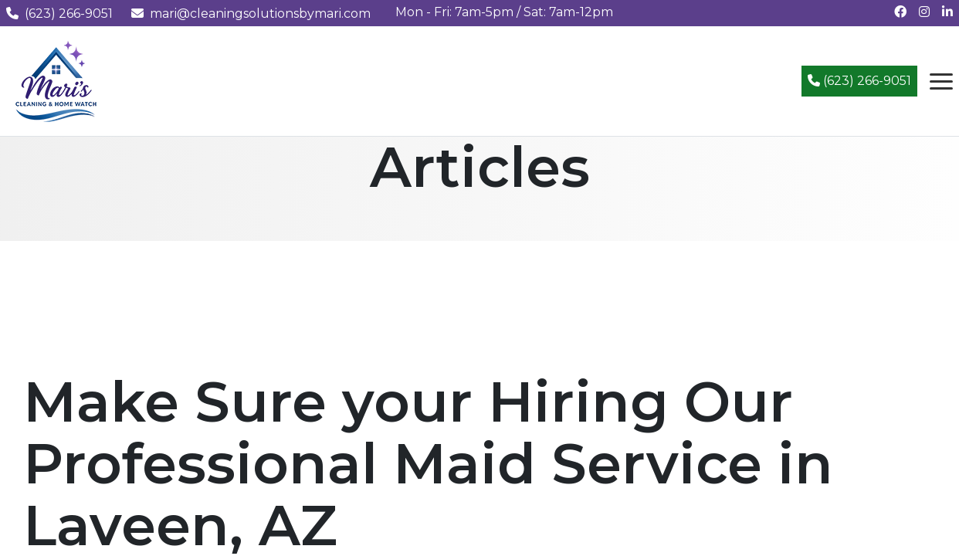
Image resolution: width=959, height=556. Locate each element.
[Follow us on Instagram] (924, 12)
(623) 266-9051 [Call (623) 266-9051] (859, 80)
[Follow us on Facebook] (900, 12)
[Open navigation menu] (941, 81)
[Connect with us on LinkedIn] (947, 12)
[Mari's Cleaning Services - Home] (56, 80)
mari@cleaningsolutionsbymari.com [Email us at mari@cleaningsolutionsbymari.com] (251, 13)
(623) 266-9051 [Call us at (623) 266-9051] (59, 13)
